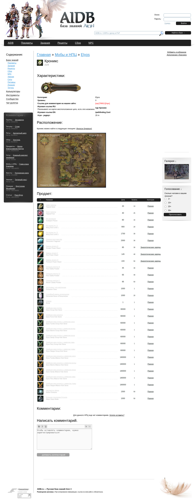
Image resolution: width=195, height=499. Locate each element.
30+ (168, 210)
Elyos (85, 54)
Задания (45, 43)
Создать (167, 23)
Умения (11, 77)
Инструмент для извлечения (56, 287)
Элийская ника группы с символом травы (60, 349)
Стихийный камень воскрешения (57, 294)
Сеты (10, 79)
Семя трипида (51, 205)
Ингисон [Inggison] (84, 129)
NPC (91, 43)
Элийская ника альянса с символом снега (61, 356)
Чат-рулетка (12, 103)
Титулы (11, 88)
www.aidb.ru (89, 492)
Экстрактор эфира (52, 390)
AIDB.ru (40, 489)
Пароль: (157, 19)
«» (23, 489)
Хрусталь (16, 140)
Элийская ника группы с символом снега (60, 322)
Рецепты (62, 43)
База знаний (12, 60)
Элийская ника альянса (54, 315)
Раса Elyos (18, 195)
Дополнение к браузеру (177, 55)
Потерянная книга (22, 173)
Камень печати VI (52, 260)
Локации (11, 85)
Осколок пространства (54, 239)
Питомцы (11, 82)
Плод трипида (51, 212)
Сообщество (12, 99)
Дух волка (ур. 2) (52, 232)
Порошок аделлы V (53, 280)
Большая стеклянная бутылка (56, 397)
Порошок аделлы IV (53, 274)
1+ (167, 199)
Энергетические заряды (150, 247)
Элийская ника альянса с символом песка (61, 370)
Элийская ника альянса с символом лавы (60, 377)
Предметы (27, 43)
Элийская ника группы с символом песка (60, 335)
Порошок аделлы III (53, 267)
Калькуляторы (13, 91)
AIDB (10, 43)
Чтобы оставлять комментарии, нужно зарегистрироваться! (64, 439)
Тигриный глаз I (21, 180)
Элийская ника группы (54, 308)
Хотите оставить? (116, 415)
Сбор (78, 43)
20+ (168, 206)
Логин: (157, 15)
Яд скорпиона (51, 219)
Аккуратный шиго (20, 133)
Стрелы (48, 301)
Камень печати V (52, 253)
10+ (168, 203)
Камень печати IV (52, 246)
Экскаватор (19, 120)
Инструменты (12, 95)
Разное (151, 206)
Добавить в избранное (176, 52)
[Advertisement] (98, 472)
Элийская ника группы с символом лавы (60, 342)
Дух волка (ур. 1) (52, 225)
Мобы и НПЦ (66, 54)
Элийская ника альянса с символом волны (61, 363)
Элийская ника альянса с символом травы (61, 383)
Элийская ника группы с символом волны (60, 328)
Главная (44, 54)
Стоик (17, 126)
